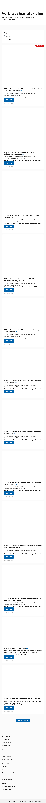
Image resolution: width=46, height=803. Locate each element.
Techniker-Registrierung (9, 786)
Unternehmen (6, 745)
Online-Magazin (6, 742)
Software (4, 767)
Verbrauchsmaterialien (8, 773)
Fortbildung (5, 739)
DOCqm (4, 776)
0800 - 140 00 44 (6, 756)
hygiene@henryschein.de (9, 759)
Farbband (8, 39)
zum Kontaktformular (8, 753)
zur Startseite (23, 720)
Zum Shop (9, 100)
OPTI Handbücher (7, 779)
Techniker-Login (6, 790)
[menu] (40, 3)
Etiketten (8, 36)
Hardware (5, 770)
